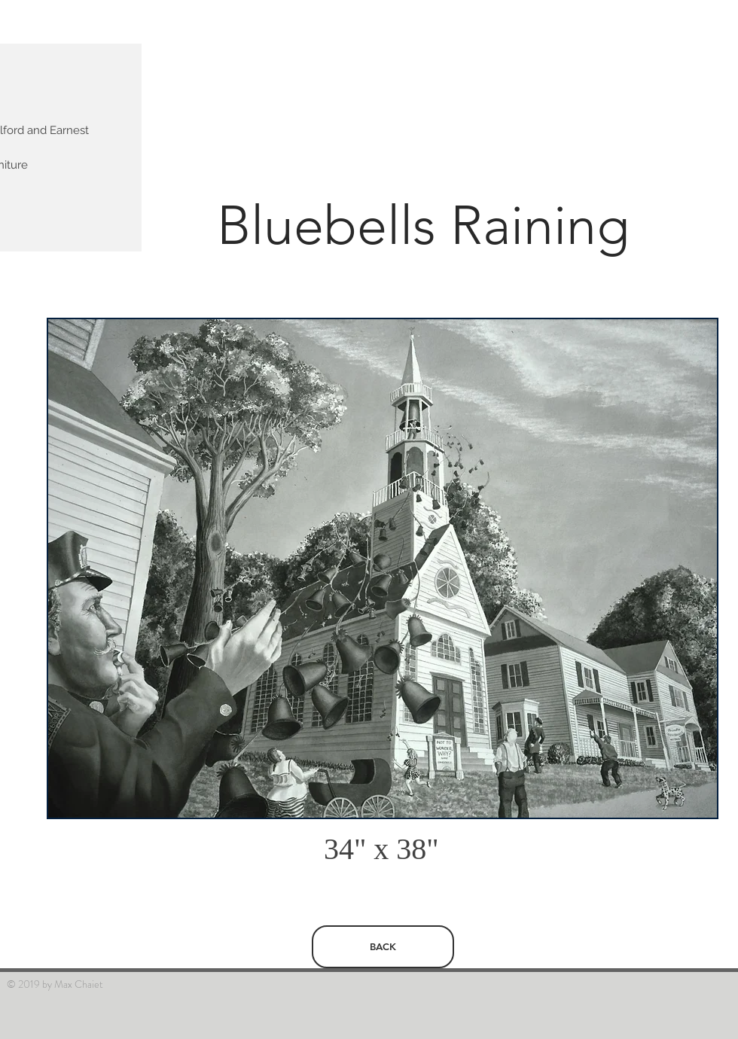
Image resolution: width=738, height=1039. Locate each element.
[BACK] (383, 946)
